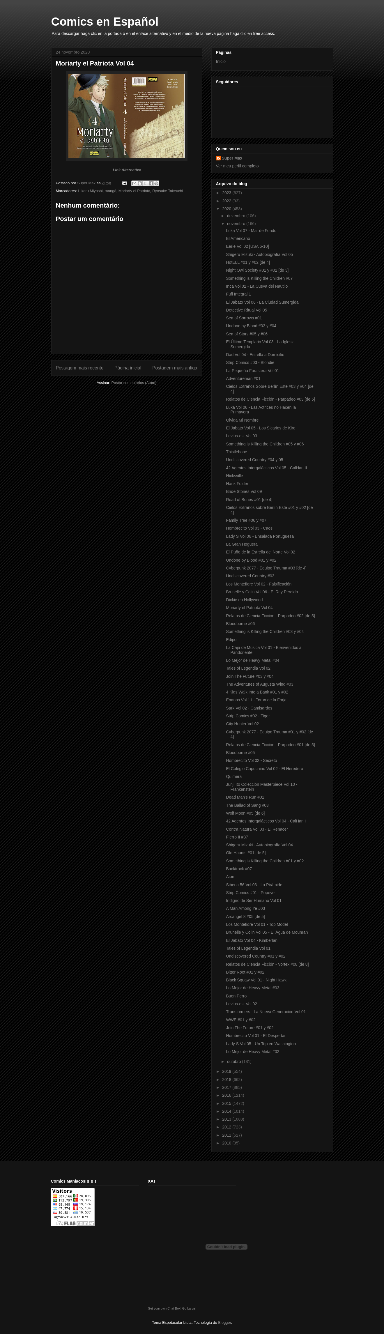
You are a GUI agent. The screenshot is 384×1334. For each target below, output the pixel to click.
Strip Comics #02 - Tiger (248, 716)
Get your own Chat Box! (164, 1308)
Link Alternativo (127, 170)
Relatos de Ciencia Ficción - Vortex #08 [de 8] (267, 964)
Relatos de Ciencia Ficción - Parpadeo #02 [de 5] (270, 615)
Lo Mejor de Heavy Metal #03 (252, 988)
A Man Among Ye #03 (245, 908)
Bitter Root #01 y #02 (245, 972)
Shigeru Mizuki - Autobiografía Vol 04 (259, 845)
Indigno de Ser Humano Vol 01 (254, 900)
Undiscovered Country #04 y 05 (254, 459)
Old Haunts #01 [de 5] (246, 852)
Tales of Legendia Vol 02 (248, 668)
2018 (227, 1079)
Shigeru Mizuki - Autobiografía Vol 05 (259, 254)
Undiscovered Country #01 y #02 (255, 956)
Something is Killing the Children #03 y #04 (265, 631)
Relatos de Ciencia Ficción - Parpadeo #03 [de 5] (270, 399)
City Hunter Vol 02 (242, 723)
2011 (227, 1135)
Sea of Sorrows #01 (244, 318)
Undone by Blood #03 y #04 (251, 325)
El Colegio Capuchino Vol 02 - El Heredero (264, 768)
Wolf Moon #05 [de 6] (245, 813)
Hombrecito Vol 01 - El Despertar (256, 1035)
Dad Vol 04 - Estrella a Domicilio (255, 354)
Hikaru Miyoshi (90, 191)
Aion (230, 876)
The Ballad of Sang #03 (247, 805)
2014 (227, 1111)
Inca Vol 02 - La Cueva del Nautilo (257, 286)
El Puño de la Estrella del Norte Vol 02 (260, 552)
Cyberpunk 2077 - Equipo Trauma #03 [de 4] (266, 568)
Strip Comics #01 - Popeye (250, 892)
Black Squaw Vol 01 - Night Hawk (256, 980)
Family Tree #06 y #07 (246, 520)
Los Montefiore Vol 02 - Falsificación (258, 584)
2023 (227, 192)
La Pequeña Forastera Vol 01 (252, 370)
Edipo (231, 639)
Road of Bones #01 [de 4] (249, 499)
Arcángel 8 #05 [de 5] (245, 916)
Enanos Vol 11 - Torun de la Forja (256, 700)
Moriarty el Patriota (134, 191)
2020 (227, 208)
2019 (227, 1071)
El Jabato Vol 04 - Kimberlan (251, 940)
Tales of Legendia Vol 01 (248, 948)
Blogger (224, 1322)
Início (221, 61)
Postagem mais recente (80, 367)
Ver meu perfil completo (237, 166)
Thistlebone (236, 452)
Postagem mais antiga (174, 367)
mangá (110, 191)
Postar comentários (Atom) (133, 383)
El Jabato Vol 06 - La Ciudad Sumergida (262, 302)
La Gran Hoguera (241, 544)
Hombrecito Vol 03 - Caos (249, 528)
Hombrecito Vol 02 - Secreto (251, 760)
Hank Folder (237, 483)
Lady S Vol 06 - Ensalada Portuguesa (260, 536)
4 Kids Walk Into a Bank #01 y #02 (257, 692)
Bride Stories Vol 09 (244, 491)
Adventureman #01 (243, 378)
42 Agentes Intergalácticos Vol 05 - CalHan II (266, 468)
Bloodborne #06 (240, 623)
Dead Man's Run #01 (245, 797)
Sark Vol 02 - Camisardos (249, 708)
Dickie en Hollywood (244, 599)
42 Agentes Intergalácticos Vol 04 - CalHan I (266, 821)
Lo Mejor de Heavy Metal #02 (252, 1051)
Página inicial (127, 367)
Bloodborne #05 (240, 752)
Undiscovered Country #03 (250, 576)
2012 (227, 1127)
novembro (236, 223)
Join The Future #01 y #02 (249, 1027)
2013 (227, 1119)
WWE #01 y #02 (240, 1020)
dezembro (236, 215)
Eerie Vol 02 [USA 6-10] (247, 246)
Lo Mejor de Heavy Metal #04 (252, 660)
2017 (227, 1087)
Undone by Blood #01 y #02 (251, 560)
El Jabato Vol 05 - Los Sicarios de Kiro (260, 428)
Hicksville (234, 475)
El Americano (238, 238)
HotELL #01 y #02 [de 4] (248, 262)
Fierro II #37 (237, 837)
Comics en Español (105, 21)
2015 (227, 1103)
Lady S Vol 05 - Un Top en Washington (261, 1043)
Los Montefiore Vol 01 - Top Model (257, 924)
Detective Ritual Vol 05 (246, 310)
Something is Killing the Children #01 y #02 (265, 861)
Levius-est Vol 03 (241, 436)
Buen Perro (236, 996)
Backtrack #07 (239, 868)
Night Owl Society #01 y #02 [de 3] (257, 270)
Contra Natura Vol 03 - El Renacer (257, 829)
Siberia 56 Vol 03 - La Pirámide (254, 884)
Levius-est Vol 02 (241, 1004)
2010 (227, 1143)
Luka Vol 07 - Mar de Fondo (251, 230)
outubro (234, 1061)
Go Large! (189, 1308)
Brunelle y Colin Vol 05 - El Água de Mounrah (267, 932)
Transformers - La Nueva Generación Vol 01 (266, 1011)
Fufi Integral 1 (238, 294)
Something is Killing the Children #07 (259, 278)
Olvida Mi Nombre (242, 420)
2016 (227, 1095)
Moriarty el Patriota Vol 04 (249, 607)
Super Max (232, 158)
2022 (227, 201)
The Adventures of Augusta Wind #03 (259, 684)
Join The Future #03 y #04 (249, 676)
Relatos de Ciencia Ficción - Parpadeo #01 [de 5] (270, 744)
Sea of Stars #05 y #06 (246, 334)
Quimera (234, 776)
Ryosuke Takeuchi (167, 191)
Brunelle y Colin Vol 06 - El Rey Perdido (262, 592)
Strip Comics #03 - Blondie (250, 362)
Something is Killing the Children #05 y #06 (265, 444)
